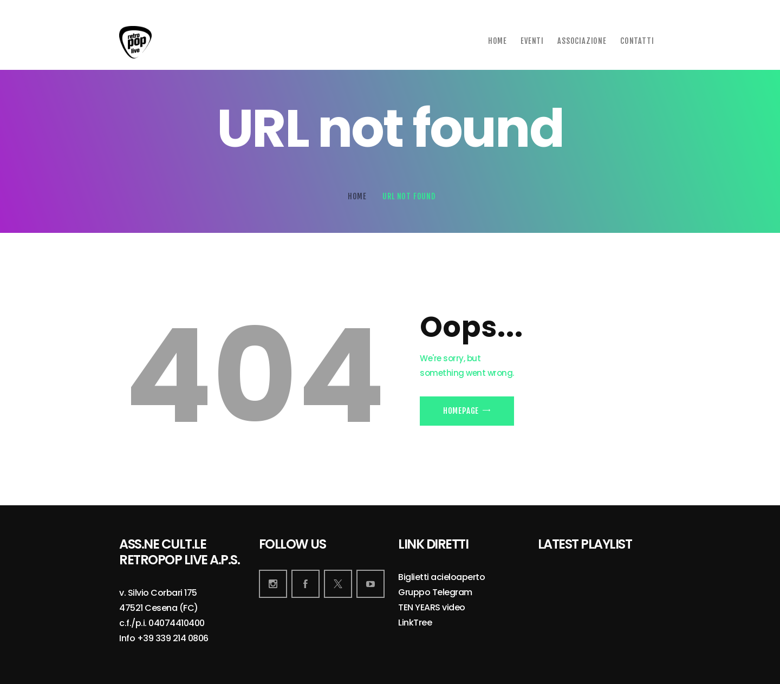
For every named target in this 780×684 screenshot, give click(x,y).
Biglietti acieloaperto (441, 577)
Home (357, 196)
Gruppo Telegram (435, 592)
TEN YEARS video (431, 608)
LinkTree (415, 623)
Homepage (461, 411)
